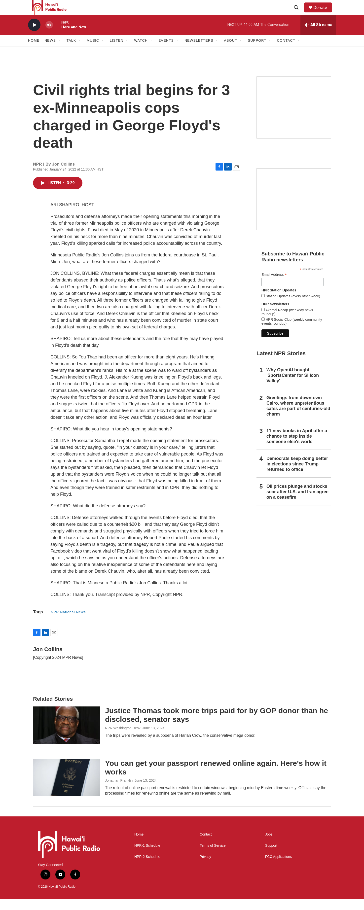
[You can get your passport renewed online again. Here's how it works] (66, 788)
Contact (206, 845)
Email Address (274, 285)
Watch (141, 52)
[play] (34, 36)
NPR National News (68, 623)
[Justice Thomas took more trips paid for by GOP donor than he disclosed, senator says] (66, 736)
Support (271, 857)
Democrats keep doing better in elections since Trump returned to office (297, 475)
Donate (323, 13)
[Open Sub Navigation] (60, 52)
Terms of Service (212, 857)
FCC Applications (278, 868)
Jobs (269, 845)
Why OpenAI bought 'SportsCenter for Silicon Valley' (292, 386)
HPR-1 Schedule (147, 857)
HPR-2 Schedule (147, 868)
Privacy (205, 868)
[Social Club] (294, 210)
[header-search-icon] (298, 13)
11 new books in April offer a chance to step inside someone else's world (296, 447)
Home (33, 52)
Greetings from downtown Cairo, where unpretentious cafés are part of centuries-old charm (298, 417)
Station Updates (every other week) (292, 307)
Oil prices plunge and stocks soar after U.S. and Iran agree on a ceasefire (297, 503)
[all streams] (318, 36)
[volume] (49, 36)
